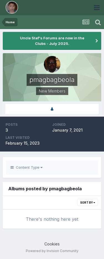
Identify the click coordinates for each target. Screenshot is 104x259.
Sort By (87, 202)
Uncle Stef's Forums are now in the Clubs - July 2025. (52, 41)
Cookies (52, 244)
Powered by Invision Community (52, 251)
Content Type (26, 167)
